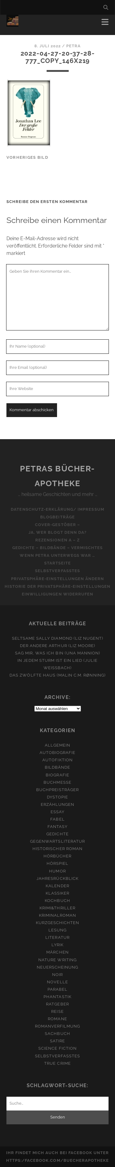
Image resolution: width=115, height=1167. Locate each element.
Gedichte (57, 834)
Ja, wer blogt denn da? (57, 532)
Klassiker (57, 893)
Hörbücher (57, 856)
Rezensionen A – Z (57, 540)
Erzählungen (57, 804)
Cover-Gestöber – (57, 524)
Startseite (57, 563)
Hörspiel (57, 863)
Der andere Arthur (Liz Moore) (57, 645)
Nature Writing (57, 960)
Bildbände (57, 767)
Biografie (57, 775)
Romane (57, 1019)
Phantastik (57, 996)
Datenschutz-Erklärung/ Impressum (57, 509)
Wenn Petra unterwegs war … (57, 555)
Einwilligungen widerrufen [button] (57, 594)
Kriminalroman (57, 915)
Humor (57, 871)
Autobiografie (58, 752)
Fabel (57, 819)
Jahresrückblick (57, 878)
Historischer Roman (57, 848)
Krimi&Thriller (57, 908)
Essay (57, 812)
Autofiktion (57, 760)
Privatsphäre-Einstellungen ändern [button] (57, 578)
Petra (73, 46)
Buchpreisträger (57, 789)
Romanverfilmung (57, 1026)
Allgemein (57, 745)
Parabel (57, 989)
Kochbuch (57, 900)
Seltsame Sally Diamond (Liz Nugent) (57, 638)
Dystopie (57, 797)
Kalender (57, 886)
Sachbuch (57, 1033)
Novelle (57, 982)
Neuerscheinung (58, 967)
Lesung (57, 930)
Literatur (57, 937)
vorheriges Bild (27, 157)
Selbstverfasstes (57, 570)
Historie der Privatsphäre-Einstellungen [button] (57, 586)
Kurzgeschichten (57, 922)
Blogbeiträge (57, 517)
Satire (57, 1041)
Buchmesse (57, 782)
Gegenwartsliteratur (57, 841)
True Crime (57, 1063)
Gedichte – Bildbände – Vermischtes (57, 547)
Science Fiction (57, 1048)
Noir (57, 974)
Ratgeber (57, 1004)
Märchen (57, 952)
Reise (57, 1011)
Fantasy (57, 826)
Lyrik (57, 945)
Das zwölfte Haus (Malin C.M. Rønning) (57, 675)
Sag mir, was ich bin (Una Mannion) (57, 653)
